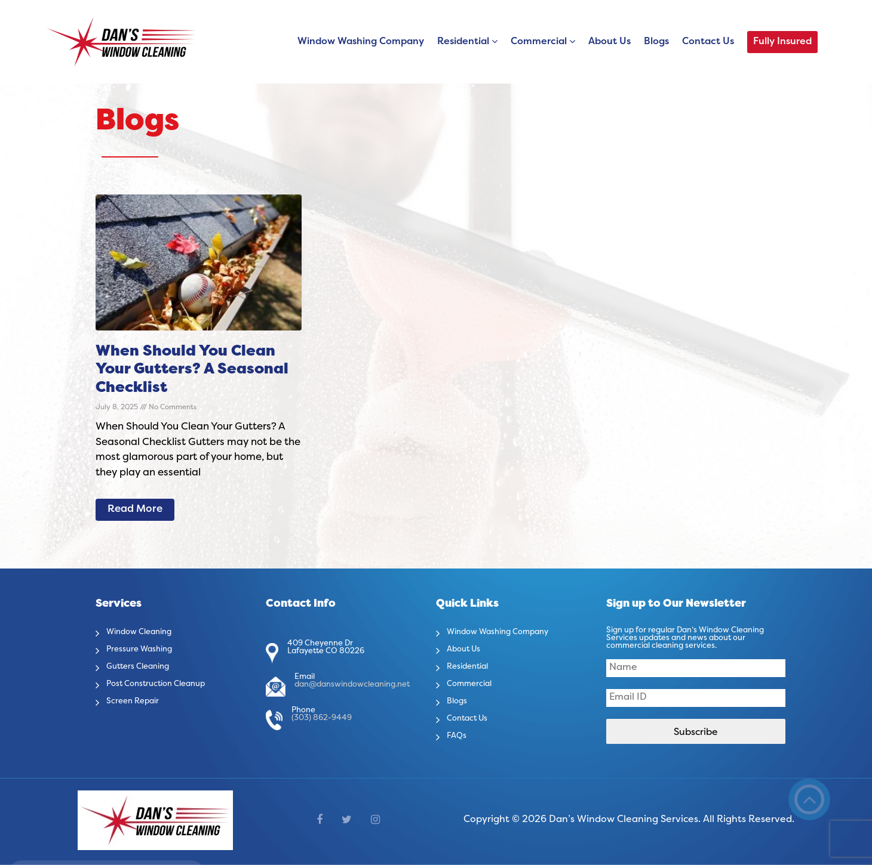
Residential (463, 42)
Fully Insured (782, 42)
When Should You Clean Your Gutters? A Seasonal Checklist (192, 370)
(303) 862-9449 (321, 718)
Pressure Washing (147, 649)
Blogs (656, 42)
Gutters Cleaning (145, 666)
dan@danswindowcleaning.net (352, 684)
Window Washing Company (360, 42)
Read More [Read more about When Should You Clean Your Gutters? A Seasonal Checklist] (135, 509)
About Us (609, 42)
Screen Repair (138, 701)
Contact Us (708, 42)
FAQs (458, 735)
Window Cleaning (147, 632)
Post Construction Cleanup (168, 683)
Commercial (539, 42)
